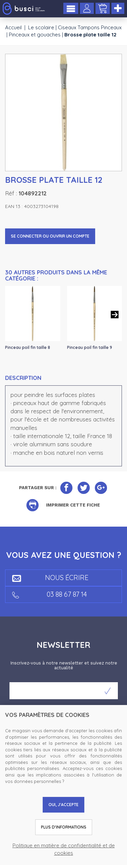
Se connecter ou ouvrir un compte (50, 236)
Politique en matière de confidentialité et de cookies (64, 849)
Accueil (13, 27)
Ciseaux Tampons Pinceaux (90, 27)
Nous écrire (50, 577)
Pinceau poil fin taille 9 (89, 347)
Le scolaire (41, 27)
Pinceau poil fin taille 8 (27, 347)
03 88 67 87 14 (49, 594)
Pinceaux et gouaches (35, 34)
